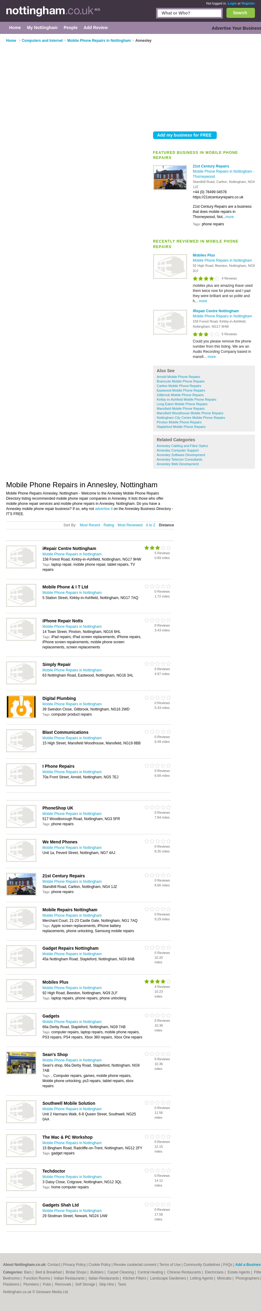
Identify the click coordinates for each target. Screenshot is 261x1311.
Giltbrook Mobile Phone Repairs (180, 395)
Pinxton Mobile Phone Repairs (179, 422)
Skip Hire (107, 1284)
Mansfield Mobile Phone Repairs (181, 408)
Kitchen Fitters (135, 1278)
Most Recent (90, 525)
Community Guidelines (202, 1265)
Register (248, 3)
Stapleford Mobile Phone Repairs (181, 427)
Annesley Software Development (181, 455)
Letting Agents (202, 1278)
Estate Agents (239, 1272)
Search (240, 12)
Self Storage (85, 1284)
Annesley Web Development (178, 464)
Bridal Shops (76, 1272)
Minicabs (225, 1278)
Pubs (47, 1284)
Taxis (122, 1284)
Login (232, 3)
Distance (166, 525)
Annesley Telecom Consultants (179, 459)
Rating (109, 525)
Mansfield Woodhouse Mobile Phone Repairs (190, 413)
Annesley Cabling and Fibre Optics (182, 446)
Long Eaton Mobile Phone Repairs (182, 404)
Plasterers (11, 1284)
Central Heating (151, 1272)
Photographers (248, 1278)
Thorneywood (204, 176)
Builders (97, 1272)
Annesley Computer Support (178, 450)
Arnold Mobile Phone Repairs (178, 377)
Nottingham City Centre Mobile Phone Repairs (191, 417)
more (230, 217)
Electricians (215, 1272)
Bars (28, 1272)
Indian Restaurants (69, 1278)
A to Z (150, 525)
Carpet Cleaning (121, 1272)
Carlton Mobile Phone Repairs (179, 386)
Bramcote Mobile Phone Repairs (181, 381)
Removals (63, 1284)
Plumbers (31, 1284)
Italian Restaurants (104, 1278)
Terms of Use (170, 1265)
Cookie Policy (100, 1265)
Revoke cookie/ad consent (135, 1265)
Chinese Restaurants (184, 1272)
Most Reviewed (130, 525)
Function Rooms (37, 1278)
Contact (54, 1265)
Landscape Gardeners (168, 1278)
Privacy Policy (74, 1265)
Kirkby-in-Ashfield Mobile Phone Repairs (186, 399)
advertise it (104, 509)
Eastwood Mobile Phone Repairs (181, 390)
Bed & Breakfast (49, 1272)
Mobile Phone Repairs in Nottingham (223, 171)
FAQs (227, 1265)
